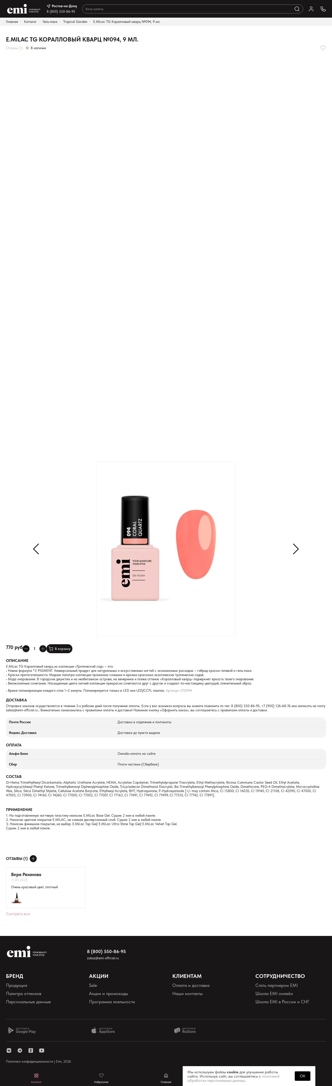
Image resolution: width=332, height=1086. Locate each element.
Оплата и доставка (191, 985)
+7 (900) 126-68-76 (276, 706)
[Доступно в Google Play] (22, 1030)
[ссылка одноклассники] (31, 1050)
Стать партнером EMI (276, 985)
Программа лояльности (112, 1001)
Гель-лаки (50, 22)
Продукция (16, 985)
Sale (93, 985)
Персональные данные (28, 1001)
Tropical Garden (75, 22)
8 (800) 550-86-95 (61, 11)
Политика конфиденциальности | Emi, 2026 (38, 1061)
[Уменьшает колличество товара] (26, 648)
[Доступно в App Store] (105, 1030)
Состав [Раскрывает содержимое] (14, 776)
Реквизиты (16, 1010)
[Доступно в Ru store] (188, 1030)
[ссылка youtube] (42, 1050)
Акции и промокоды (108, 993)
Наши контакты (187, 993)
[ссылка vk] (9, 1050)
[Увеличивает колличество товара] (42, 648)
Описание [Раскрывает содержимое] (17, 660)
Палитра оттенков (23, 993)
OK (302, 1076)
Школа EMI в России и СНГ (282, 1001)
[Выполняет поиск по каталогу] (297, 9)
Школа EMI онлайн (274, 993)
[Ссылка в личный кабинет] (311, 9)
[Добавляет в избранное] (323, 48)
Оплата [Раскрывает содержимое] (14, 745)
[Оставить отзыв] (33, 858)
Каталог (30, 22)
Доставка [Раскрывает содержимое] (16, 700)
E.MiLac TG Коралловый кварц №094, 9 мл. (126, 22)
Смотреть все (18, 913)
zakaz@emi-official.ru (22, 710)
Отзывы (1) (14, 48)
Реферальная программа (279, 1010)
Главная (12, 22)
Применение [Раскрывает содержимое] (19, 809)
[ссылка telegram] (20, 1050)
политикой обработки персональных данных (233, 1078)
